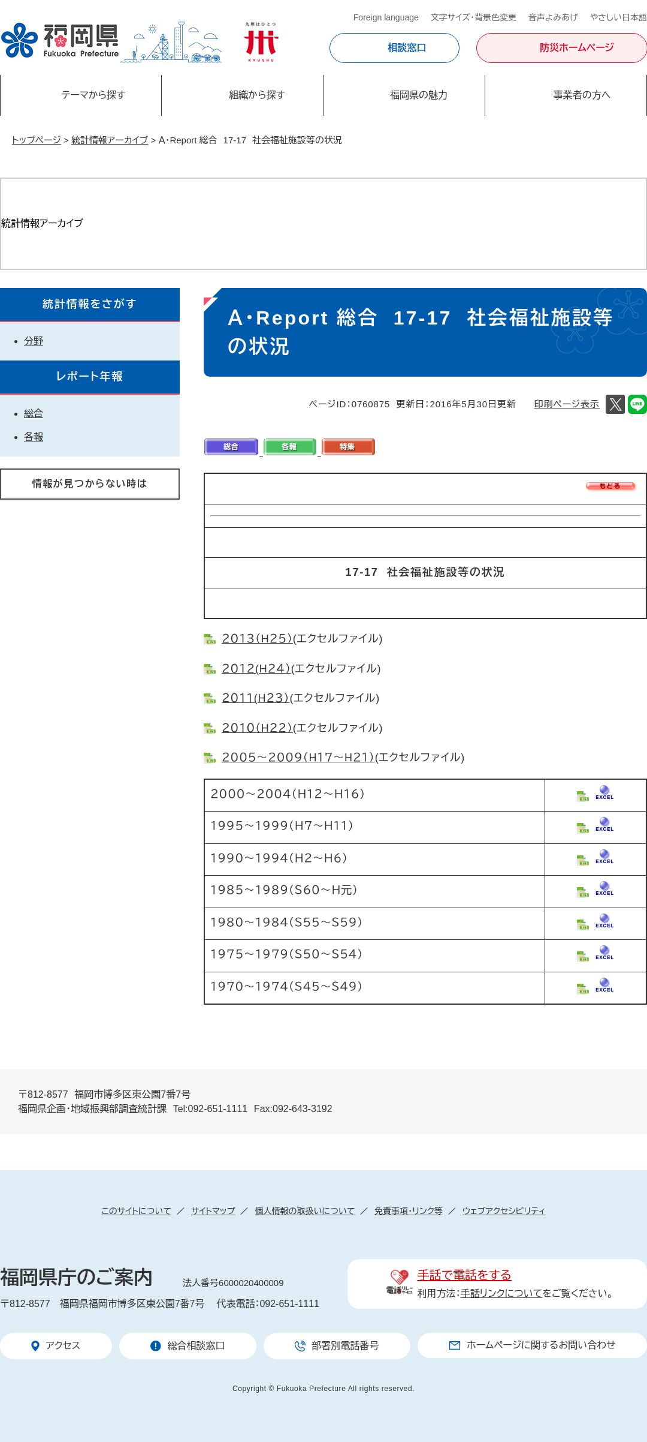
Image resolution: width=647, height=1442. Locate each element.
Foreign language (386, 17)
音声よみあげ (553, 17)
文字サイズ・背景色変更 (473, 17)
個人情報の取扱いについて (305, 1211)
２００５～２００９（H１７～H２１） (298, 758)
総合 (33, 413)
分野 (33, 341)
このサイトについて (136, 1211)
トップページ (36, 140)
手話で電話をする (465, 1275)
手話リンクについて (502, 1293)
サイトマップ (213, 1211)
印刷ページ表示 (567, 404)
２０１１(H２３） (255, 698)
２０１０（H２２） (257, 728)
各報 (33, 437)
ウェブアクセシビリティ (504, 1211)
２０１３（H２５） (257, 639)
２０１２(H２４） (256, 669)
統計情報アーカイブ (109, 140)
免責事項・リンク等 (408, 1211)
